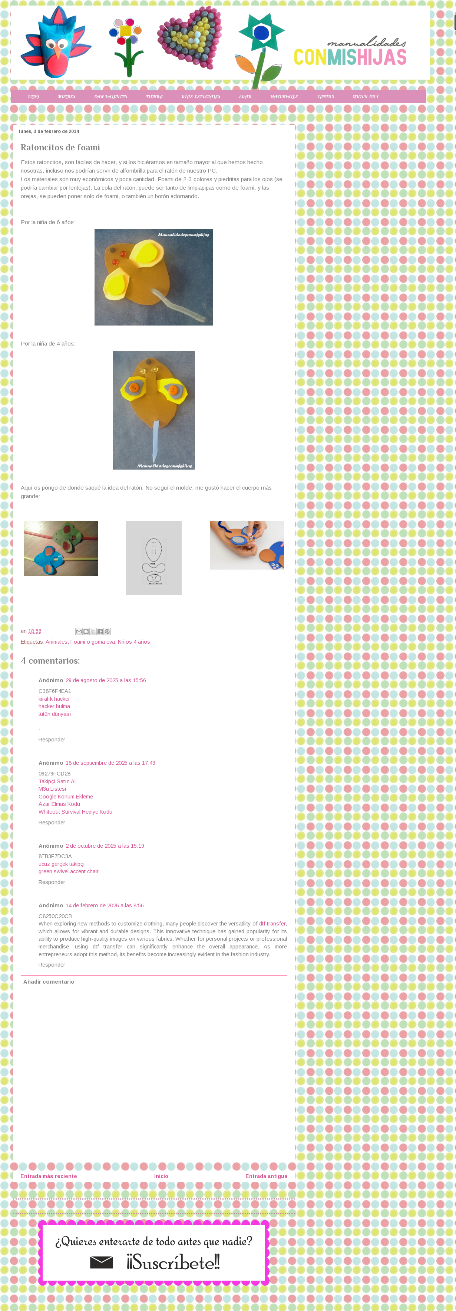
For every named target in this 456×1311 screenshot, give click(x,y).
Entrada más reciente (48, 1176)
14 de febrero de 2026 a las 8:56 (105, 905)
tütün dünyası (55, 714)
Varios (325, 96)
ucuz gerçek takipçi (62, 864)
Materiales (284, 96)
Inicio (161, 1176)
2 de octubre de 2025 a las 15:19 (105, 846)
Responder (52, 740)
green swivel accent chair (69, 871)
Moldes (67, 96)
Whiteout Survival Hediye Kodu (75, 812)
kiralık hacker (54, 699)
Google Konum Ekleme (66, 797)
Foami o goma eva (92, 642)
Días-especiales (201, 96)
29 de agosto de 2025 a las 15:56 (106, 680)
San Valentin (110, 96)
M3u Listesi (52, 789)
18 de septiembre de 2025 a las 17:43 (110, 763)
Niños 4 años (134, 642)
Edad (245, 96)
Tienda (154, 96)
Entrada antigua (266, 1176)
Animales (56, 642)
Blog (33, 96)
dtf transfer (272, 924)
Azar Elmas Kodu (59, 804)
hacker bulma (54, 706)
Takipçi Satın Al (57, 781)
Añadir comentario (49, 982)
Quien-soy (366, 96)
